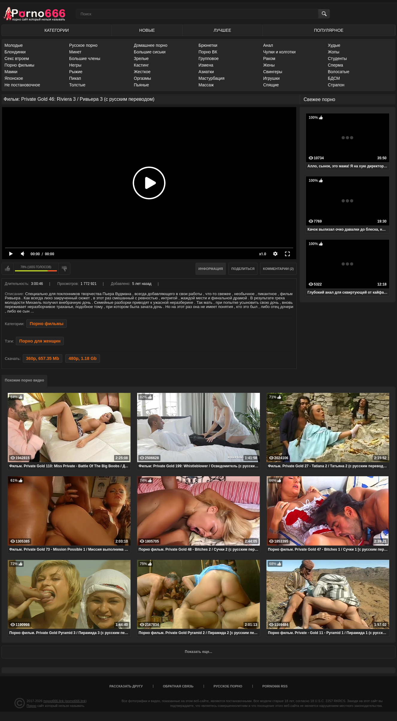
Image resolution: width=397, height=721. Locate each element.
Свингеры (272, 71)
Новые (147, 30)
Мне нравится (7, 269)
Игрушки (271, 78)
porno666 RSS (274, 686)
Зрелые (141, 58)
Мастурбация (211, 78)
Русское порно (83, 45)
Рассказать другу (126, 686)
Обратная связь (178, 686)
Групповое (208, 58)
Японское (13, 78)
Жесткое (142, 71)
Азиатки (206, 71)
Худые (334, 45)
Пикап (75, 78)
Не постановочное (22, 84)
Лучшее (222, 30)
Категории (56, 30)
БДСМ (334, 78)
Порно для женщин (39, 341)
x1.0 (262, 254)
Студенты (337, 58)
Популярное (328, 30)
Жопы (333, 51)
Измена (205, 65)
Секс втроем (16, 58)
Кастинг (141, 65)
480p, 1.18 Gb (83, 358)
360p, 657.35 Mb (42, 358)
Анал (268, 45)
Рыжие (75, 71)
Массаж (206, 84)
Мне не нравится (64, 269)
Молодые (13, 45)
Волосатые (338, 71)
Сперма (335, 65)
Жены (269, 65)
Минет (75, 51)
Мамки (10, 71)
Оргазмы (142, 78)
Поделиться (242, 269)
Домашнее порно (150, 45)
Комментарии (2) (278, 269)
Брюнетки (207, 45)
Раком (269, 58)
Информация (210, 269)
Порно (31, 706)
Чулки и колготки (279, 51)
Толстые (77, 84)
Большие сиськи (150, 51)
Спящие (271, 84)
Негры (75, 65)
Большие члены (84, 58)
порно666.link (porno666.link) (65, 701)
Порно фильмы (19, 65)
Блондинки (15, 51)
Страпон (336, 84)
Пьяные (141, 84)
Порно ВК (207, 51)
